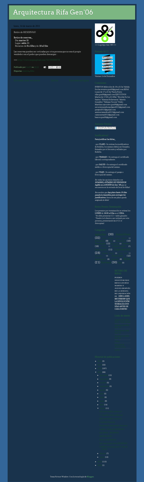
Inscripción (101, 249)
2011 (100, 372)
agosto (103, 390)
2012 (100, 368)
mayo (102, 401)
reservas (25, 71)
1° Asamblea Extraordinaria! (111, 415)
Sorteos (106, 262)
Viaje (120, 263)
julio (102, 394)
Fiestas (103, 246)
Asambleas (123, 234)
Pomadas (98, 256)
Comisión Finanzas (107, 422)
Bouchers (100, 240)
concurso (121, 240)
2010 (100, 462)
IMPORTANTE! (105, 436)
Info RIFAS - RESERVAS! (109, 433)
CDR (110, 241)
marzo (103, 408)
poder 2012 (123, 253)
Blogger (90, 477)
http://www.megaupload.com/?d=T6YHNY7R (38, 60)
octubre (103, 383)
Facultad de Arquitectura (120, 346)
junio (102, 397)
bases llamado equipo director (114, 238)
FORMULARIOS (119, 246)
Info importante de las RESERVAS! (113, 443)
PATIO (117, 350)
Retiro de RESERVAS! (107, 440)
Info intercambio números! (110, 411)
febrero (103, 453)
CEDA (117, 341)
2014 (100, 361)
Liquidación (122, 249)
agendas (100, 234)
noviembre (104, 379)
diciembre (104, 375)
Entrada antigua (79, 80)
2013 (100, 365)
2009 (100, 465)
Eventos (126, 243)
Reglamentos (100, 259)
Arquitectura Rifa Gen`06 (53, 12)
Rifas (32, 71)
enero (102, 457)
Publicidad (117, 255)
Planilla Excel (108, 253)
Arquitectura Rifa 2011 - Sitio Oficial (122, 321)
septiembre (105, 386)
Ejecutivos (115, 244)
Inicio (54, 80)
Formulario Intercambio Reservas (113, 425)
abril (102, 405)
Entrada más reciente (27, 80)
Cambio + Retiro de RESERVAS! (111, 429)
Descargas (100, 243)
